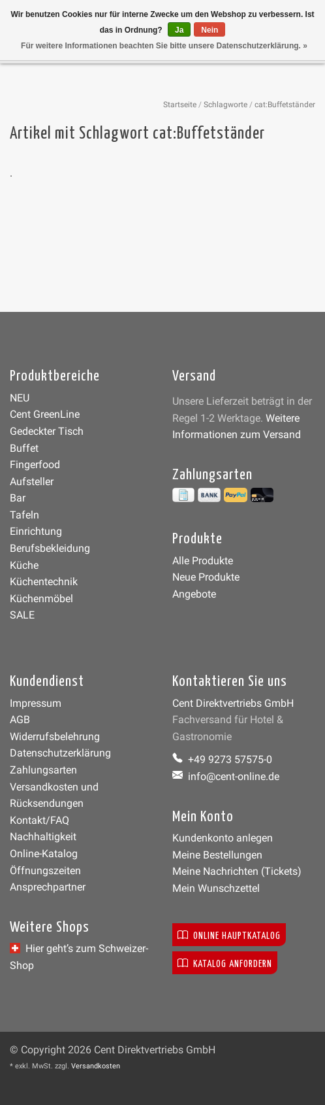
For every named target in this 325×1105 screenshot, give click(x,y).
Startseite (179, 104)
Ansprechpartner (47, 887)
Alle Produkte (202, 560)
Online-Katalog (44, 853)
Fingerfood (35, 464)
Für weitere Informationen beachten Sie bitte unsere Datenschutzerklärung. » (164, 45)
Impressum (35, 703)
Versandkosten (95, 1066)
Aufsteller (32, 481)
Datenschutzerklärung (60, 753)
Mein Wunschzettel (216, 888)
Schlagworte (225, 104)
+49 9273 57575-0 (222, 759)
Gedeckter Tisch (47, 431)
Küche (24, 565)
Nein (209, 30)
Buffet (24, 448)
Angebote (194, 594)
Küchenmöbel (41, 598)
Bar (17, 498)
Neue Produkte (206, 577)
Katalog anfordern (225, 963)
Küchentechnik (44, 581)
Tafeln (24, 515)
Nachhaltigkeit (43, 836)
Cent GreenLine (45, 414)
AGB (20, 719)
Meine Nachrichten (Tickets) (237, 871)
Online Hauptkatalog (229, 934)
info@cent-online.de (225, 776)
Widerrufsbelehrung (55, 736)
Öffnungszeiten (45, 870)
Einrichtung (36, 531)
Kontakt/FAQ (39, 820)
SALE (22, 615)
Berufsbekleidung (50, 548)
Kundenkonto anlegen (222, 838)
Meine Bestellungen (217, 855)
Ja (179, 30)
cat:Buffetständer (285, 104)
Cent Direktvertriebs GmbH (233, 703)
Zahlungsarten (43, 770)
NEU (19, 398)
